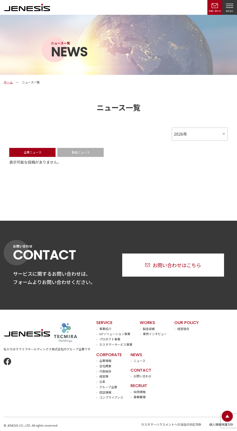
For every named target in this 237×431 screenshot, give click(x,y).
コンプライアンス (111, 397)
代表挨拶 (105, 371)
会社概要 (105, 366)
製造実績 (149, 329)
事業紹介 (105, 329)
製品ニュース (81, 152)
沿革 (102, 381)
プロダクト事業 (109, 339)
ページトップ (227, 416)
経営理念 (183, 329)
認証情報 (105, 392)
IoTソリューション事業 (114, 334)
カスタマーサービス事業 (115, 344)
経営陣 (103, 376)
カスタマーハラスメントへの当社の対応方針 (171, 424)
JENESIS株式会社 (27, 7)
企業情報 (105, 360)
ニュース (139, 360)
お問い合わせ (143, 376)
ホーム (8, 82)
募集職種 (140, 397)
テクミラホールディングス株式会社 (65, 333)
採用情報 (140, 392)
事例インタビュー (155, 334)
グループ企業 (108, 387)
